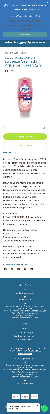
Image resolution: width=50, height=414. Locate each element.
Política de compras (25, 332)
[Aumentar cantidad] (44, 128)
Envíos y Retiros (25, 339)
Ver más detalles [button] (25, 382)
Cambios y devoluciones (25, 336)
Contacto (25, 328)
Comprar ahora (25, 145)
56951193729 (25, 298)
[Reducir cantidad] (5, 128)
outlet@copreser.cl (25, 291)
